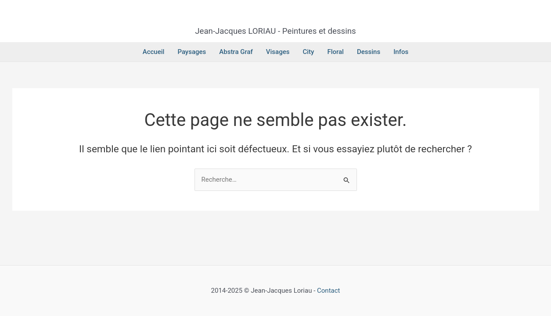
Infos (400, 52)
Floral (335, 52)
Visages (278, 52)
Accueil (154, 52)
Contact (328, 290)
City (308, 52)
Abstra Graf (236, 52)
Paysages (191, 52)
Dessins (368, 52)
